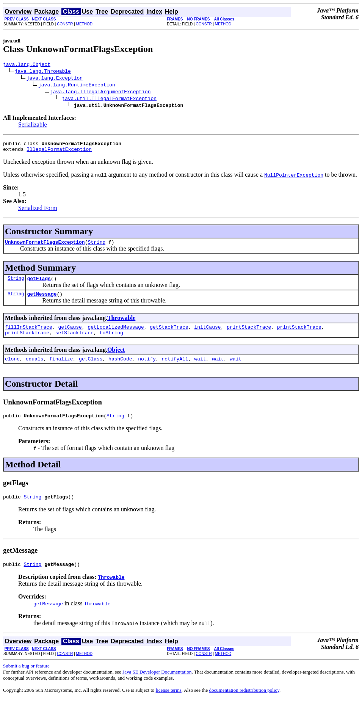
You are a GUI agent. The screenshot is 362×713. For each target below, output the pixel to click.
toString (111, 341)
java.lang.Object (26, 65)
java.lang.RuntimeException (76, 85)
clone (12, 368)
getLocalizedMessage (116, 334)
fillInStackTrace (28, 334)
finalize (61, 368)
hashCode (120, 368)
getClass (90, 368)
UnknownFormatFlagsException (45, 246)
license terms (169, 704)
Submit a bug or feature (26, 679)
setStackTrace (74, 341)
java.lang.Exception (55, 78)
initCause (207, 334)
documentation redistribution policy (244, 704)
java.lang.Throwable (43, 72)
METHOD (84, 24)
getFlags (38, 283)
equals (35, 368)
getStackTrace (169, 334)
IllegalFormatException (59, 152)
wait (200, 368)
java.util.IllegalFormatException (109, 99)
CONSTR (65, 24)
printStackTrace (249, 334)
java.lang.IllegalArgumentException (100, 92)
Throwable (121, 324)
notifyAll (175, 368)
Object (116, 359)
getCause (69, 334)
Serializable (32, 125)
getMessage (41, 300)
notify (147, 368)
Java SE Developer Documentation (156, 685)
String (96, 246)
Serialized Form (37, 211)
